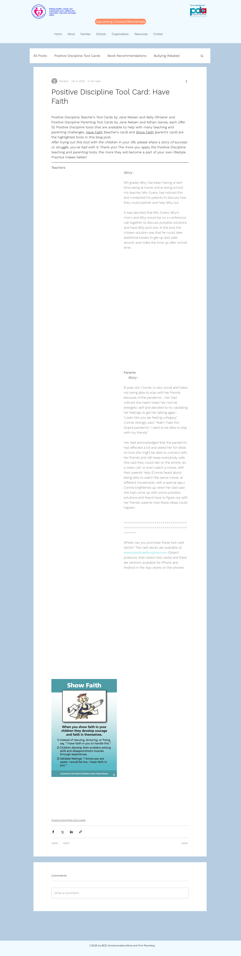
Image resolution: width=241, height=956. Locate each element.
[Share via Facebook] (53, 832)
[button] (202, 55)
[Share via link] (80, 832)
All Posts (40, 56)
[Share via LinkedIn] (71, 832)
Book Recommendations (127, 56)
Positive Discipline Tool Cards (77, 56)
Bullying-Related (166, 56)
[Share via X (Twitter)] (62, 832)
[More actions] (186, 81)
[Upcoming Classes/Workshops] (120, 21)
